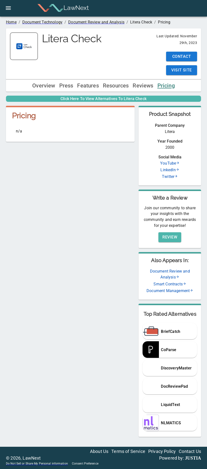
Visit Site (181, 70)
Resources (116, 86)
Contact (181, 56)
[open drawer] (8, 8)
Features (88, 86)
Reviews (143, 86)
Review (169, 237)
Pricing (166, 86)
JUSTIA (193, 458)
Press (66, 86)
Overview (43, 86)
